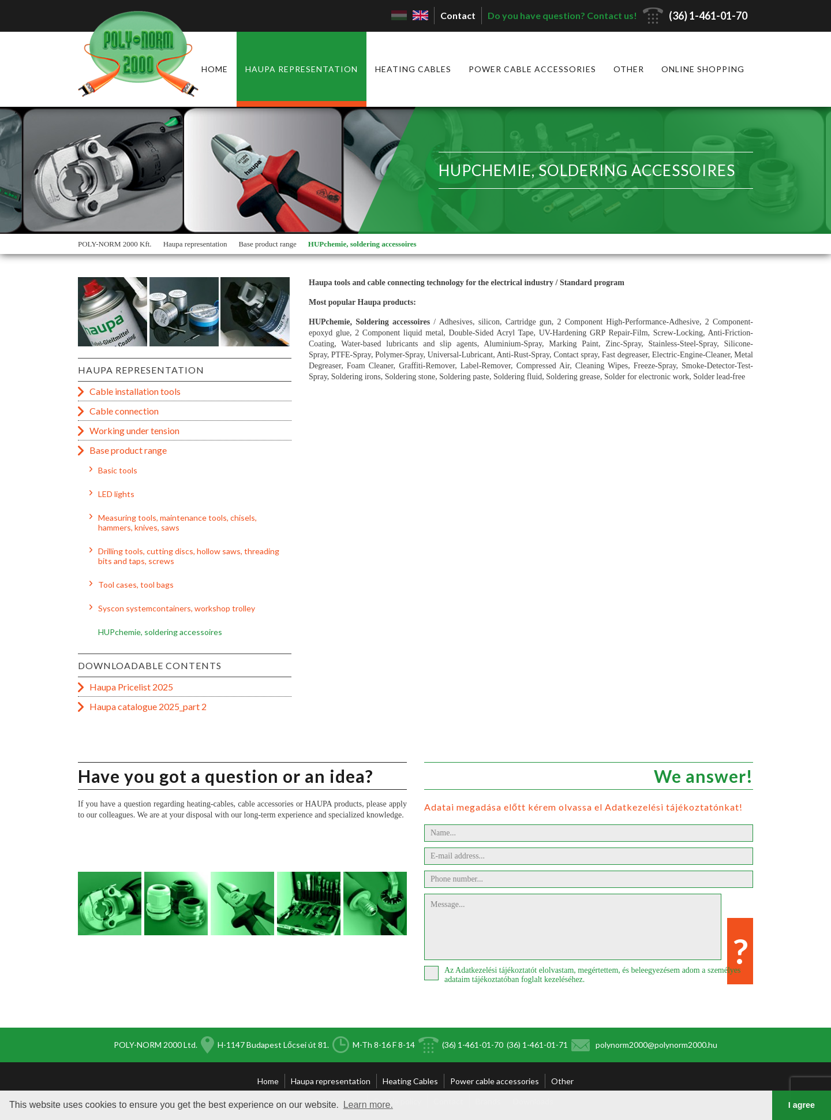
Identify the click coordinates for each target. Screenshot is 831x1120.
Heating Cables (413, 69)
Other (628, 69)
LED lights (116, 494)
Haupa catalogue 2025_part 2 (148, 706)
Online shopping (702, 69)
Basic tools (117, 470)
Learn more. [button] (368, 1105)
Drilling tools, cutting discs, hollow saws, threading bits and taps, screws (188, 556)
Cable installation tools (135, 391)
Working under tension (134, 430)
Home (214, 69)
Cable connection (124, 410)
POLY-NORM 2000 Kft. (115, 244)
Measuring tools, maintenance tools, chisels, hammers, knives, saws (177, 522)
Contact (458, 15)
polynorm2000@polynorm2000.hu (656, 1045)
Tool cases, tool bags (136, 584)
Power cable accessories (532, 69)
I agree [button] (801, 1105)
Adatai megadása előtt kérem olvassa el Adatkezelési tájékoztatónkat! (583, 806)
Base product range (267, 244)
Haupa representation (301, 69)
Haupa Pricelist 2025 (131, 686)
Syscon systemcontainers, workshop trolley (176, 608)
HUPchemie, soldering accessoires (362, 244)
